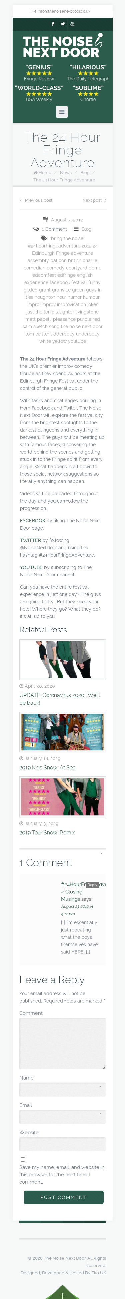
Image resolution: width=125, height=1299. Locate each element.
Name (60, 1078)
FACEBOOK (32, 520)
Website (29, 1133)
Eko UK (98, 1272)
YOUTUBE (31, 567)
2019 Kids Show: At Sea (47, 767)
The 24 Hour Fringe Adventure (64, 179)
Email (60, 1105)
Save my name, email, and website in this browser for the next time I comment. (62, 1174)
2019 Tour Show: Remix (47, 832)
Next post (94, 200)
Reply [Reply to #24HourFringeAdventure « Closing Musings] (92, 885)
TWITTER (30, 540)
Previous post (36, 200)
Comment (60, 1013)
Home (45, 172)
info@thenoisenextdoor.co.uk (64, 11)
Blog (85, 172)
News (66, 172)
